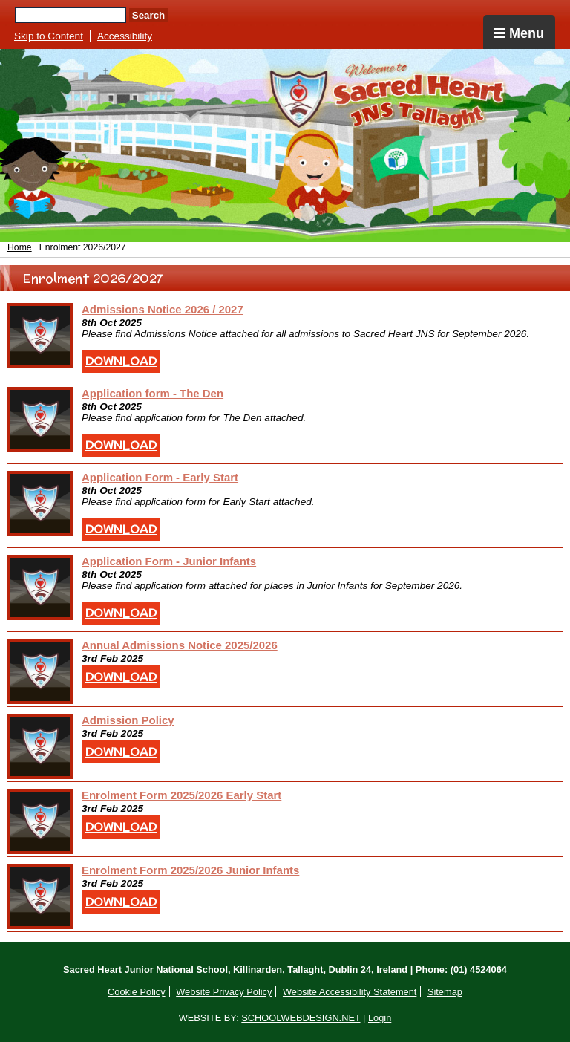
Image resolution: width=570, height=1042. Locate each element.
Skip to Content (48, 36)
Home (19, 247)
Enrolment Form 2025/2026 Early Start (181, 795)
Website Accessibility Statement (349, 991)
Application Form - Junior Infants (169, 561)
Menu (519, 33)
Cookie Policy (137, 991)
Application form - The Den (152, 393)
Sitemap (445, 991)
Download (121, 361)
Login (379, 1017)
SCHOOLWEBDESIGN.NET (300, 1017)
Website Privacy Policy (224, 991)
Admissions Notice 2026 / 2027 (162, 309)
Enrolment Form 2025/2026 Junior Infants (190, 870)
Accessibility (124, 36)
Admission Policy (128, 720)
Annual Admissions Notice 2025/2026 (180, 645)
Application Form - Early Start (160, 477)
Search (148, 15)
